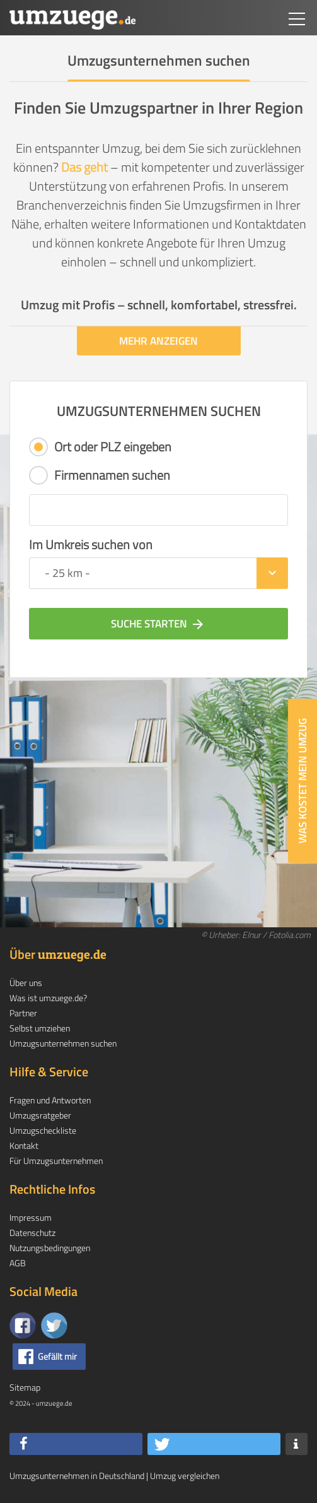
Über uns (25, 982)
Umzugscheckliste (42, 1130)
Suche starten (158, 623)
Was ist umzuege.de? (48, 997)
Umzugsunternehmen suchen (63, 1043)
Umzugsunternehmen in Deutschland (76, 1475)
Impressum (30, 1217)
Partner (23, 1012)
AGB (17, 1262)
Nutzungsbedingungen (49, 1247)
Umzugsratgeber (40, 1115)
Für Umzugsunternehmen (56, 1160)
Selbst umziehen (39, 1028)
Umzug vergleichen (184, 1475)
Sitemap (24, 1387)
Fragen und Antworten (50, 1100)
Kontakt (23, 1145)
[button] (75, 1444)
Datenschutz (32, 1232)
